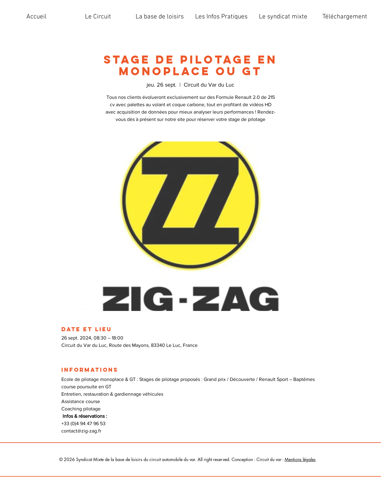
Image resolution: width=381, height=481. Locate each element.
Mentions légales (300, 459)
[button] (98, 17)
